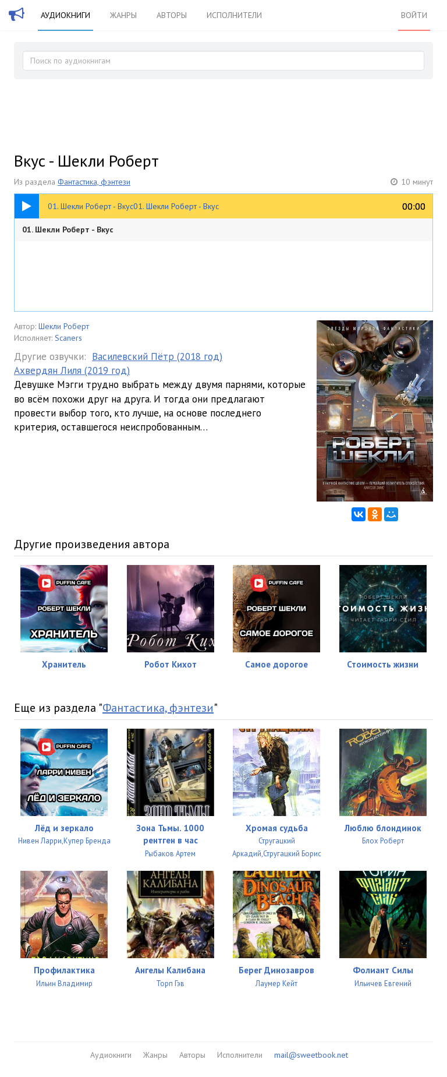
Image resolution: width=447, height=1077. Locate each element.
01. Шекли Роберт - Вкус (67, 229)
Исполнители (234, 15)
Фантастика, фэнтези (94, 181)
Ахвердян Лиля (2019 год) (72, 370)
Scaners (68, 338)
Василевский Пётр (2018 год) (157, 356)
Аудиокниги (65, 15)
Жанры (123, 15)
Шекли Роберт (63, 326)
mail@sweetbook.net (311, 1055)
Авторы (172, 15)
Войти (414, 15)
